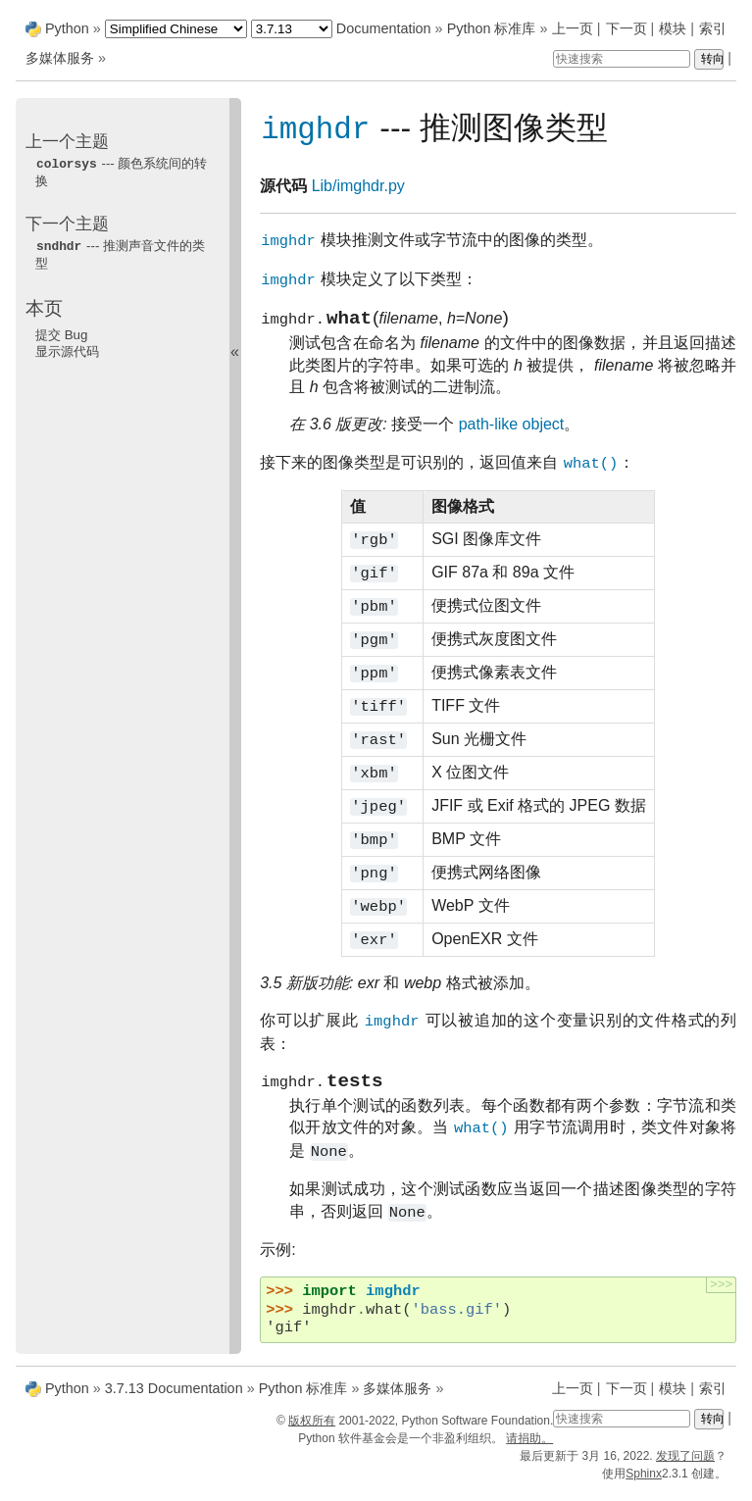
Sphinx (644, 1483)
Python (67, 28)
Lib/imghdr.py (358, 186)
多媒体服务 (59, 58)
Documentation (383, 28)
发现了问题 (685, 1466)
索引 (713, 28)
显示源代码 (67, 349)
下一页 (626, 28)
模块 (672, 28)
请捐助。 (529, 1448)
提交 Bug (61, 332)
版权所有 (311, 1430)
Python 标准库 (491, 28)
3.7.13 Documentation (174, 1398)
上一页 (572, 28)
